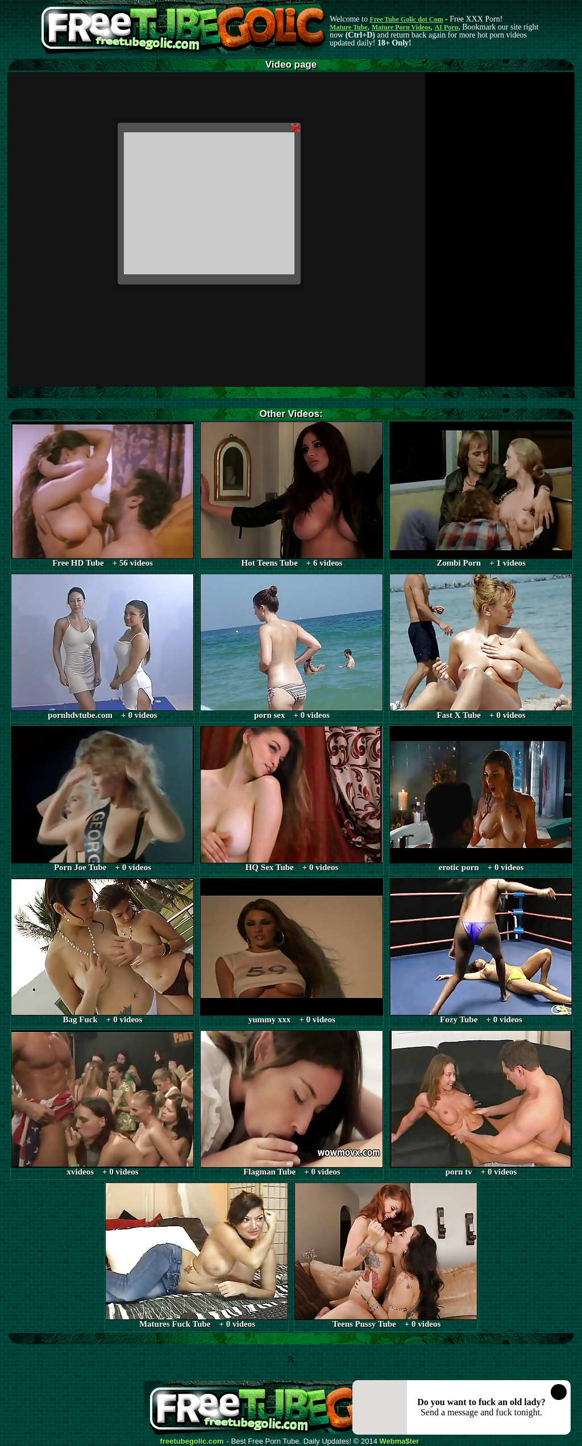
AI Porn (447, 27)
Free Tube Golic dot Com (406, 19)
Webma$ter (399, 1441)
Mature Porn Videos (401, 27)
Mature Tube (349, 27)
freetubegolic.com (192, 1441)
